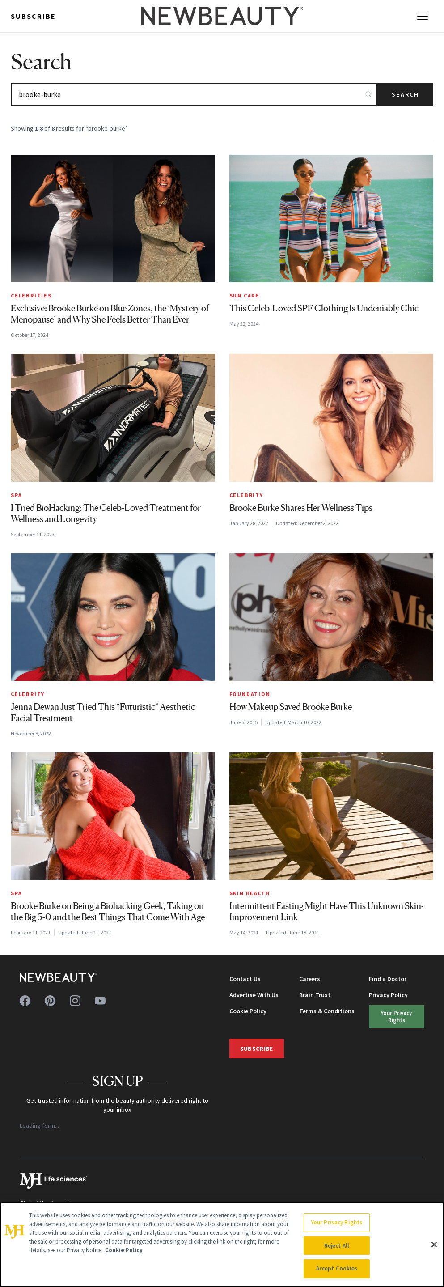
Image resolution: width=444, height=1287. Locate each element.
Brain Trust (314, 995)
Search (405, 94)
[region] (222, 1244)
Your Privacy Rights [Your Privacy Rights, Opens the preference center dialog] (336, 1222)
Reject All (336, 1245)
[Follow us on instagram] (75, 1000)
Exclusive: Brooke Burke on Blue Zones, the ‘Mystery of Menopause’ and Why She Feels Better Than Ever (110, 314)
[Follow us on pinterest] (50, 1000)
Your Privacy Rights (396, 1016)
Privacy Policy (388, 995)
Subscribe (33, 16)
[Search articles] (194, 94)
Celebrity (246, 495)
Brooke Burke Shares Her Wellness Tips (300, 507)
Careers (309, 979)
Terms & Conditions (327, 1011)
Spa (16, 495)
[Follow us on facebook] (25, 1000)
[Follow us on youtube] (100, 1000)
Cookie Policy (247, 1011)
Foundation (250, 694)
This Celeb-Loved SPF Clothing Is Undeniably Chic (324, 308)
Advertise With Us (254, 995)
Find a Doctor (387, 979)
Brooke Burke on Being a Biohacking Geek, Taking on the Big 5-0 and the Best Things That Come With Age (108, 911)
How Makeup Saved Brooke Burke (290, 706)
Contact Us (245, 979)
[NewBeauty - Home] (222, 16)
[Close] (434, 1244)
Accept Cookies (337, 1268)
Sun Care (244, 295)
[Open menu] (422, 16)
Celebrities (31, 295)
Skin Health (249, 893)
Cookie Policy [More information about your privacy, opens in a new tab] (124, 1250)
